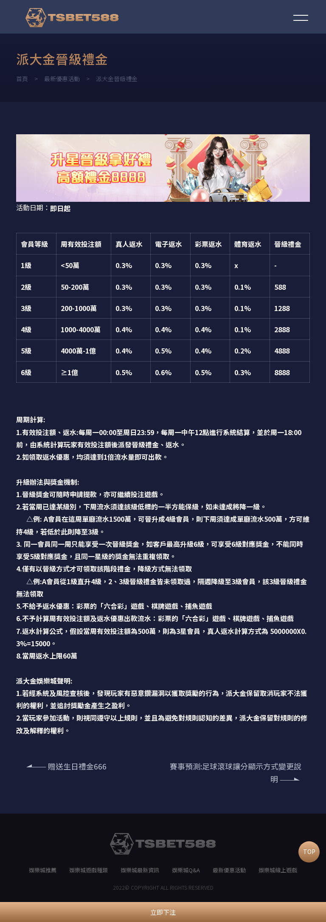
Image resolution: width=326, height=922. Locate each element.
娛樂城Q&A (186, 870)
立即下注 (163, 912)
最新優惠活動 (62, 78)
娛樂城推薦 (42, 870)
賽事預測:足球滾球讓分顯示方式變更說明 (235, 773)
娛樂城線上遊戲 (278, 870)
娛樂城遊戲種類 (88, 870)
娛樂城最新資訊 (140, 870)
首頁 (22, 78)
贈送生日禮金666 (67, 766)
